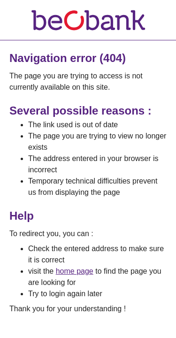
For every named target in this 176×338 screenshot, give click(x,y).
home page (74, 271)
